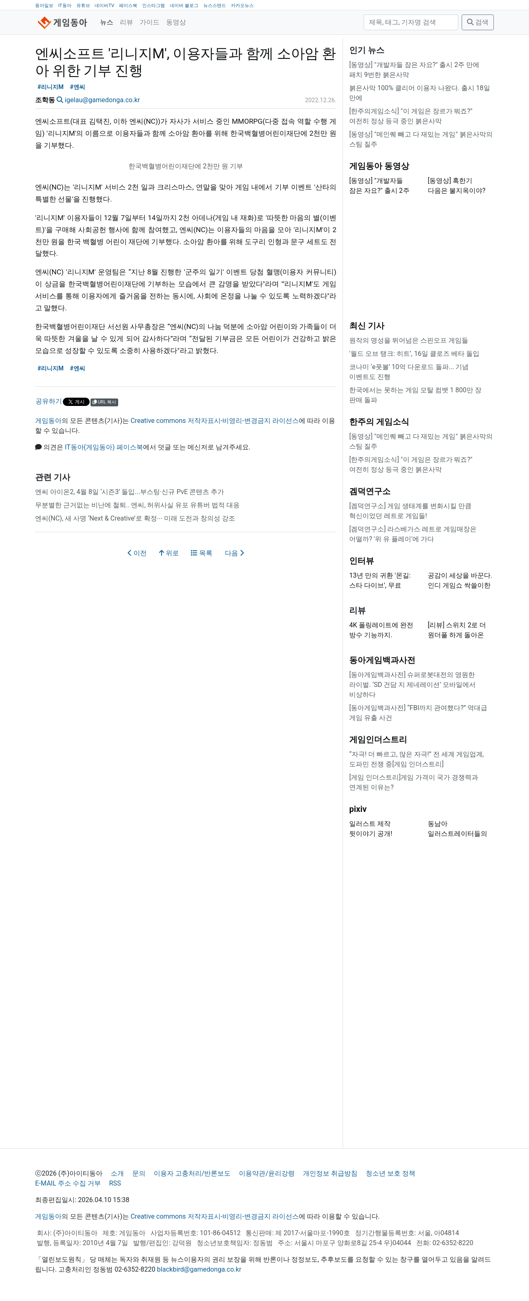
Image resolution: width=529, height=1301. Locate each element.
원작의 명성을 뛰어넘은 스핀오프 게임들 (408, 340)
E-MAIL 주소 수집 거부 (68, 1183)
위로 (169, 553)
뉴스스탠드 (214, 5)
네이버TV (104, 5)
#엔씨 (77, 87)
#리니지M (51, 87)
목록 (201, 553)
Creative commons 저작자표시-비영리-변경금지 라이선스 (215, 421)
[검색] (411, 22)
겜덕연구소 (370, 491)
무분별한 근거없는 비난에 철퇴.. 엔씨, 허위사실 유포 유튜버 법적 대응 (137, 505)
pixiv (358, 809)
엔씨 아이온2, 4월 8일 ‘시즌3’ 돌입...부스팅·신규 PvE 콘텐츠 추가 (129, 492)
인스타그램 (153, 5)
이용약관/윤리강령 (267, 1173)
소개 (117, 1173)
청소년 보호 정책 (390, 1173)
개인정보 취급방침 (330, 1173)
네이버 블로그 (184, 5)
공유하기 (49, 401)
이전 (137, 553)
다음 (234, 553)
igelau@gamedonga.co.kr (102, 100)
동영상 (176, 22)
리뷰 (126, 22)
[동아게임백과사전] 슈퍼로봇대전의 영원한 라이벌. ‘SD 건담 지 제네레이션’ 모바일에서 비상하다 (412, 685)
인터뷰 (361, 561)
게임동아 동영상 (379, 166)
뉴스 (106, 22)
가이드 (150, 22)
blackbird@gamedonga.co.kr (199, 1269)
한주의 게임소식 (379, 422)
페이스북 (128, 5)
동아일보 (44, 5)
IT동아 (64, 5)
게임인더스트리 (378, 739)
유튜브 (83, 5)
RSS (115, 1183)
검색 (477, 22)
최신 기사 (366, 326)
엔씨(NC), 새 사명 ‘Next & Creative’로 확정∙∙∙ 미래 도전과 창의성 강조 (135, 518)
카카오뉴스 (242, 5)
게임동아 (48, 421)
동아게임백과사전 (382, 660)
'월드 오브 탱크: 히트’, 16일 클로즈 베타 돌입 (414, 354)
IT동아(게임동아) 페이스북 (104, 447)
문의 (138, 1173)
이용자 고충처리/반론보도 (192, 1173)
